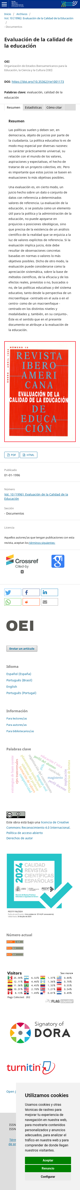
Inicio (7, 14)
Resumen (13, 107)
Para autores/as (16, 725)
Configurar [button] (48, 1176)
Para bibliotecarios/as (20, 731)
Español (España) (18, 674)
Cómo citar (54, 107)
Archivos (21, 14)
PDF (13, 455)
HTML (30, 455)
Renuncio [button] (48, 1168)
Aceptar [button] (48, 1160)
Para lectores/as (16, 718)
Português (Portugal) (21, 693)
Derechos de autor (19, 838)
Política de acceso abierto (24, 833)
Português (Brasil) (19, 680)
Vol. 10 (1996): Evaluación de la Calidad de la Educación (38, 18)
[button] (12, 592)
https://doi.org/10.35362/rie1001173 (38, 82)
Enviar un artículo (21, 648)
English (11, 687)
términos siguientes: (42, 543)
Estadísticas (33, 107)
